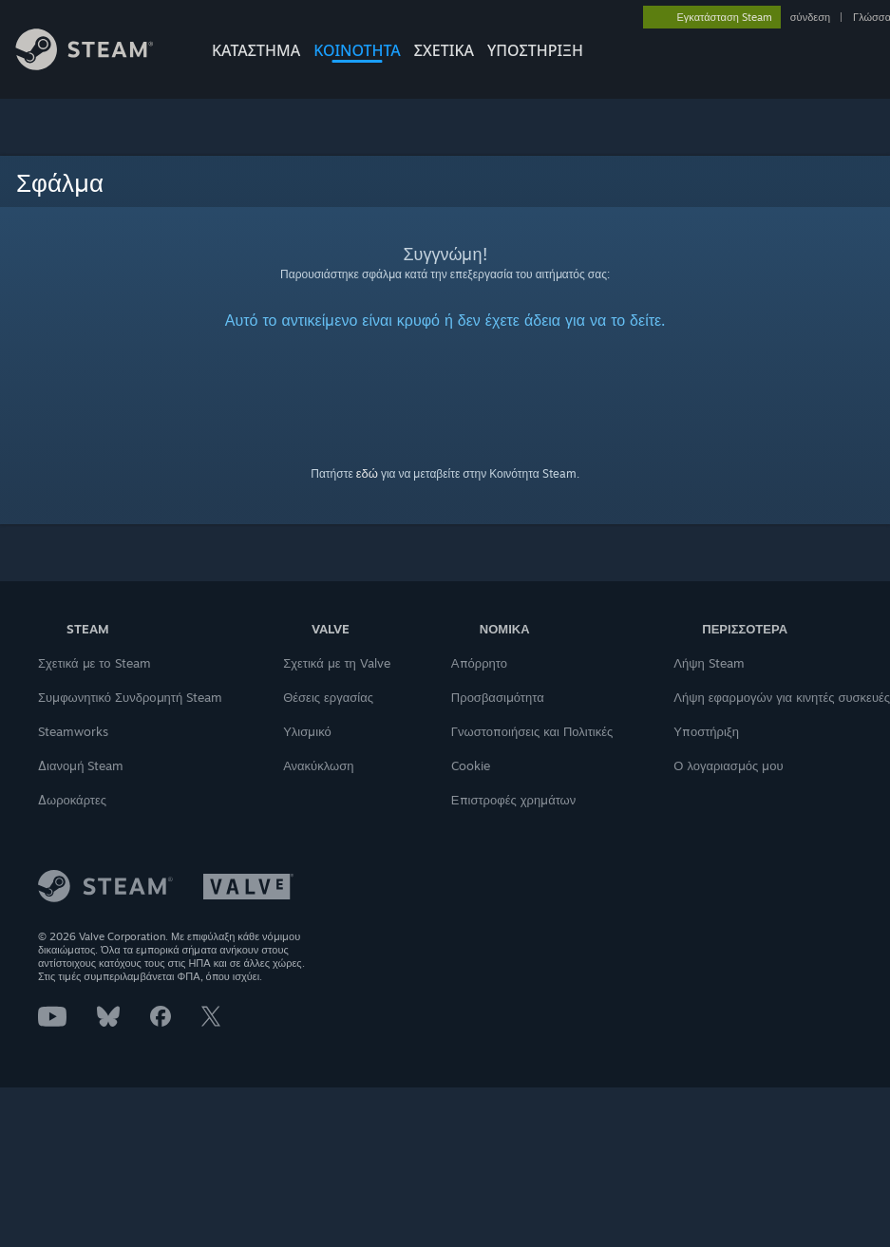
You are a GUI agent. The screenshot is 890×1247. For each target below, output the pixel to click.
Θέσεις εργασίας (328, 697)
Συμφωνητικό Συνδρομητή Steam (130, 697)
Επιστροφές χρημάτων (513, 799)
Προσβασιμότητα (497, 697)
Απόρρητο (479, 663)
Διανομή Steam (80, 765)
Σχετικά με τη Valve (336, 663)
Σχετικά (444, 50)
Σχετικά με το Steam (94, 663)
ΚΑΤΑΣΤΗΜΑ (256, 50)
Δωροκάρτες (72, 799)
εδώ (367, 473)
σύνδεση (810, 17)
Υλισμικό (307, 731)
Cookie (470, 765)
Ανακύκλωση (318, 765)
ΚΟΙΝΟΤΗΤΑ (357, 50)
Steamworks (73, 731)
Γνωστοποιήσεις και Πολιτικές (532, 731)
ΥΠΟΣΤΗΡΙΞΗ (535, 50)
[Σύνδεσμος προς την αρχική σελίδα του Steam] (98, 65)
